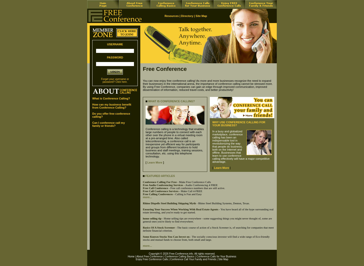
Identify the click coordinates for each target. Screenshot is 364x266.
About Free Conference (149, 256)
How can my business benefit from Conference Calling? (111, 106)
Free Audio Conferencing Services (163, 185)
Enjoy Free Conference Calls (152, 259)
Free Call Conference (155, 188)
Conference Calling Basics (179, 256)
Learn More (154, 162)
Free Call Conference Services (160, 191)
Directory (187, 15)
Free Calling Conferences (158, 194)
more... (147, 197)
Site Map (201, 15)
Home (131, 256)
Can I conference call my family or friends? (108, 124)
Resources (172, 15)
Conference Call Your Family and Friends (193, 259)
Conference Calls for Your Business (216, 256)
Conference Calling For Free (160, 181)
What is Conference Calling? (111, 98)
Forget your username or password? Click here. (115, 80)
